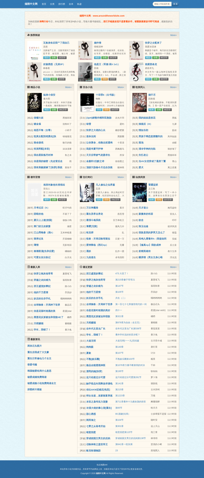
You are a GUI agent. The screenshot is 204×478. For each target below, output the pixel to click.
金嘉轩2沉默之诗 (95, 161)
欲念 (141, 220)
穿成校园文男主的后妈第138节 (130, 438)
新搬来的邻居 (146, 213)
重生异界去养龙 (94, 213)
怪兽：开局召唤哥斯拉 (98, 238)
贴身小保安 (49, 94)
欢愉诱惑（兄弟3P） (54, 64)
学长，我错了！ (42, 329)
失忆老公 (143, 155)
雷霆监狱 (153, 184)
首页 (44, 4)
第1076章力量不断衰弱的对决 (130, 365)
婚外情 (97, 42)
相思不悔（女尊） (43, 130)
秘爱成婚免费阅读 (37, 377)
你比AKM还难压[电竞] (98, 389)
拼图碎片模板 (34, 389)
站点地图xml (102, 465)
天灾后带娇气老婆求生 (98, 155)
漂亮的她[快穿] (94, 371)
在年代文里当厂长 (95, 328)
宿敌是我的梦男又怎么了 (152, 232)
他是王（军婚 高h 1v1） (107, 64)
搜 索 (175, 4)
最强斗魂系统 (93, 220)
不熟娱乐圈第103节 (125, 359)
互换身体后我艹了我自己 (56, 42)
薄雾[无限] (91, 226)
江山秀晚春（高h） (44, 232)
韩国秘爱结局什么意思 (39, 370)
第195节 (119, 371)
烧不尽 (152, 94)
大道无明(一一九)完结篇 (127, 340)
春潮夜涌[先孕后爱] (44, 251)
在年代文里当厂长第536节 (128, 328)
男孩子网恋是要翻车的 (151, 136)
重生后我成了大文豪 (38, 352)
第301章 (119, 426)
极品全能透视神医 (95, 365)
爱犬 (141, 167)
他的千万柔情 (41, 292)
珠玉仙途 (143, 226)
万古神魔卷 (92, 207)
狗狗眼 (89, 347)
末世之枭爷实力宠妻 (97, 401)
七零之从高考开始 (95, 426)
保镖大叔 (38, 117)
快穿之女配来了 (153, 42)
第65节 (118, 408)
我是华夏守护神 (94, 148)
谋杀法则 (91, 136)
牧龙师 (89, 232)
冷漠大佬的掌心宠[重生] (99, 408)
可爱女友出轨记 (42, 257)
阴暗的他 (38, 213)
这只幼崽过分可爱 (95, 377)
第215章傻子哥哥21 (125, 279)
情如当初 (143, 130)
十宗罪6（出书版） (106, 94)
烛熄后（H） (145, 124)
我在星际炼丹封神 (43, 155)
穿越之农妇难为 (42, 280)
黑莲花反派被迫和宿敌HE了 (48, 317)
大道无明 (91, 340)
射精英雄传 (145, 251)
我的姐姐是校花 (147, 117)
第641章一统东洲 (123, 444)
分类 (52, 4)
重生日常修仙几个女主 (39, 358)
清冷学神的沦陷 (147, 148)
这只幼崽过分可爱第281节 (128, 377)
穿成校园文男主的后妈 (98, 438)
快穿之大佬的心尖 (95, 130)
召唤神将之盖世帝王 (97, 444)
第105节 (119, 292)
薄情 (36, 245)
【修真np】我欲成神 (150, 245)
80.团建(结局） (122, 414)
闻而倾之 (91, 420)
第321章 (119, 316)
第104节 (119, 420)
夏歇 (88, 353)
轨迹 (79, 4)
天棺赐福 (38, 323)
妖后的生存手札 (42, 298)
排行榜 (61, 4)
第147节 (119, 286)
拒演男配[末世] (42, 148)
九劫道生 (91, 257)
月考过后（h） (42, 207)
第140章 (119, 347)
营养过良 (38, 238)
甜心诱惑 (91, 414)
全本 (71, 4)
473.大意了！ (122, 273)
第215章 (119, 389)
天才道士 (143, 207)
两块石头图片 (34, 345)
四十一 (118, 310)
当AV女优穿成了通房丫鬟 (152, 161)
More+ (173, 35)
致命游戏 (38, 142)
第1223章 (120, 395)
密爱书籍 (32, 364)
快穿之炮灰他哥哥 (43, 273)
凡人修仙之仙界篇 (105, 184)
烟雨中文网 (31, 4)
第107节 (119, 353)
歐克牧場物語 (93, 450)
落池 (141, 142)
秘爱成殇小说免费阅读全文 (41, 383)
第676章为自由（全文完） (128, 322)
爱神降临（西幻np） (97, 245)
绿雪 (88, 124)
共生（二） (121, 298)
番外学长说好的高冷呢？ (127, 334)
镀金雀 (37, 124)
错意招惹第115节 (123, 432)
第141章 (119, 383)
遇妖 (88, 251)
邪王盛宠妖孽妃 (42, 286)
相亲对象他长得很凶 (54, 184)
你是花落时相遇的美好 (98, 310)
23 (116, 450)
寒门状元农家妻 (42, 226)
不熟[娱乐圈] (93, 359)
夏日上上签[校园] (43, 220)
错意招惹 (91, 432)
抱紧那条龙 (151, 64)
